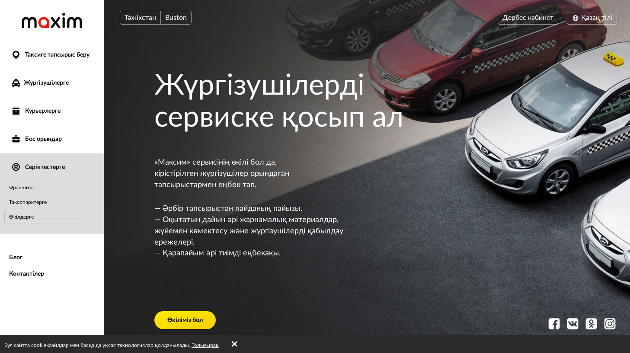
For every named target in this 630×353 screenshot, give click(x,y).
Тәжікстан (140, 17)
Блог (15, 257)
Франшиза (21, 187)
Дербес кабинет (527, 17)
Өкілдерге (21, 216)
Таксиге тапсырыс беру (50, 55)
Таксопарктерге (28, 202)
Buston (176, 17)
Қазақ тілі (592, 17)
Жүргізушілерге (40, 83)
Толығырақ (205, 345)
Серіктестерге (38, 167)
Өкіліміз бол (185, 320)
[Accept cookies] (234, 344)
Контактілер (26, 274)
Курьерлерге (36, 111)
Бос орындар (36, 139)
